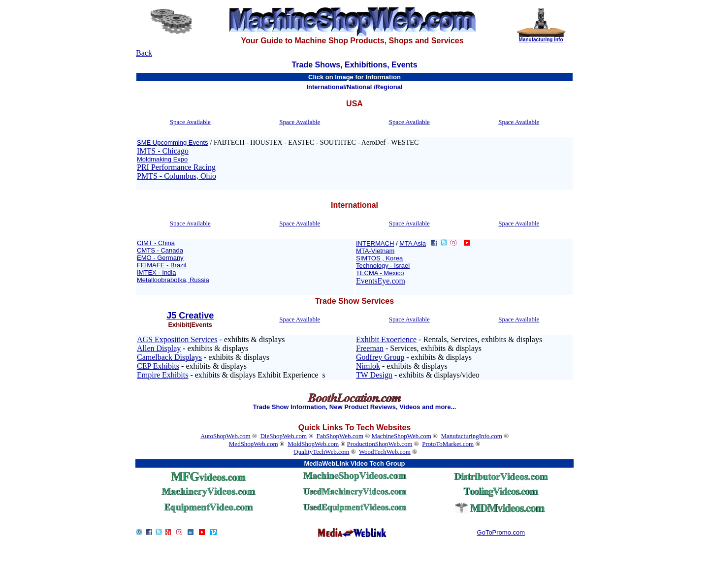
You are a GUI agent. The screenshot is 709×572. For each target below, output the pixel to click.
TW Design (374, 375)
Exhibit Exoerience (386, 339)
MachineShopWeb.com (401, 436)
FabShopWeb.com (340, 436)
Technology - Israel (383, 265)
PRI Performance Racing (176, 167)
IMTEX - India (156, 272)
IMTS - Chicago (163, 151)
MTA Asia (412, 243)
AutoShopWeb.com (225, 436)
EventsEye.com (380, 281)
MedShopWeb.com (253, 443)
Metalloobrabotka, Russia (173, 280)
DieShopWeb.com (283, 436)
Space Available (190, 122)
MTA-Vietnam (375, 250)
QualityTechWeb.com (321, 451)
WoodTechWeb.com (385, 451)
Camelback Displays (169, 357)
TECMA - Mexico (380, 273)
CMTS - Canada (160, 250)
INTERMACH (375, 243)
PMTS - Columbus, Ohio (176, 176)
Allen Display (159, 348)
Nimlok (368, 366)
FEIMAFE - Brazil (161, 265)
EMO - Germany (160, 257)
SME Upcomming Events (172, 142)
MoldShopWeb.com (313, 443)
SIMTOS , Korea (379, 258)
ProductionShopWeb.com (380, 443)
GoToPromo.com (501, 532)
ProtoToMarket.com (448, 443)
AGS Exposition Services (177, 339)
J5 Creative (190, 315)
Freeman (370, 348)
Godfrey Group (380, 357)
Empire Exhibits (162, 375)
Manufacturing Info (541, 39)
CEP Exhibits (158, 366)
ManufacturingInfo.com (471, 436)
